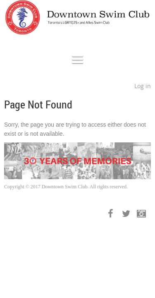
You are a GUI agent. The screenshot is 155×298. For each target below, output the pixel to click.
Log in (142, 86)
